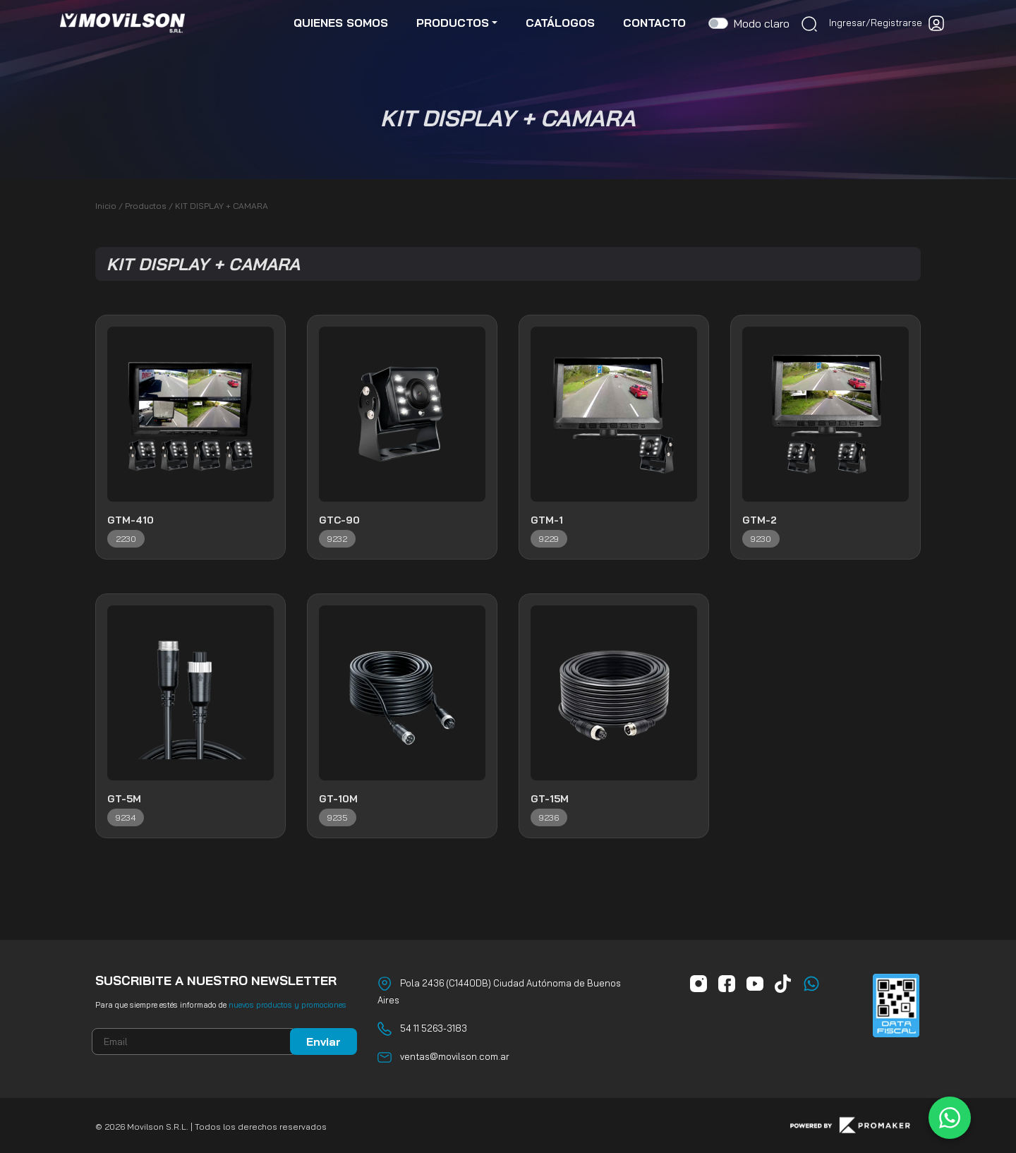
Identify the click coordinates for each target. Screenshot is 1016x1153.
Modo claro (762, 23)
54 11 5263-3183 (433, 1028)
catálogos (560, 23)
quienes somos (341, 23)
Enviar (323, 1041)
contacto (654, 23)
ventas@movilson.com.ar (454, 1056)
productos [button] (452, 23)
